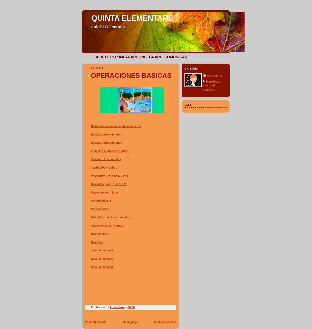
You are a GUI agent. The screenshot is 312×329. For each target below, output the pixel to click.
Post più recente (95, 322)
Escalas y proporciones (106, 142)
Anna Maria (214, 76)
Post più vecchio (165, 322)
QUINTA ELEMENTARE (132, 18)
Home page (130, 322)
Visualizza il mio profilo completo (212, 85)
